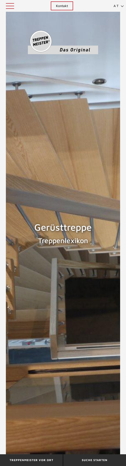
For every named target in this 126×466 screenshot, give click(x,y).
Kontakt (62, 6)
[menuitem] (116, 6)
